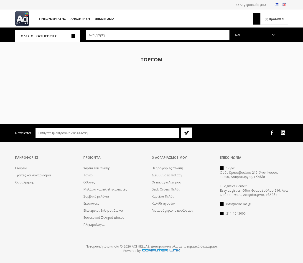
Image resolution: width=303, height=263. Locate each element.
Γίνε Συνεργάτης (52, 19)
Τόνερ (88, 175)
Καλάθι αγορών (163, 203)
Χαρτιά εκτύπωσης (96, 168)
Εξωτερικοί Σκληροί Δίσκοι (103, 210)
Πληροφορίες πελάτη (167, 168)
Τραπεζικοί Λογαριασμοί (33, 175)
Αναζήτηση (80, 19)
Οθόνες (89, 182)
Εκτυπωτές (91, 203)
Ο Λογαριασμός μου (251, 5)
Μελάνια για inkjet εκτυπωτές (105, 189)
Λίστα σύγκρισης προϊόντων (172, 210)
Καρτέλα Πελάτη (164, 196)
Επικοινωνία (104, 19)
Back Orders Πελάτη (166, 189)
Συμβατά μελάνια (96, 196)
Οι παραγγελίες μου (166, 182)
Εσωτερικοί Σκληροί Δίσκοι (103, 217)
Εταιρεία (21, 168)
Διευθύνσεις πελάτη (167, 175)
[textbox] (157, 35)
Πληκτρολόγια (93, 224)
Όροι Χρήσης (24, 182)
